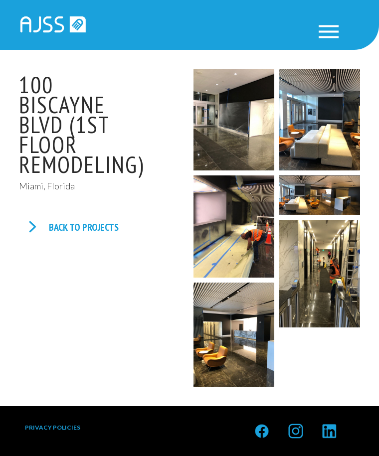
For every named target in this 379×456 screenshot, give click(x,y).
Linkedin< (329, 426)
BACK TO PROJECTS (84, 227)
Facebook (261, 426)
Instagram (295, 426)
